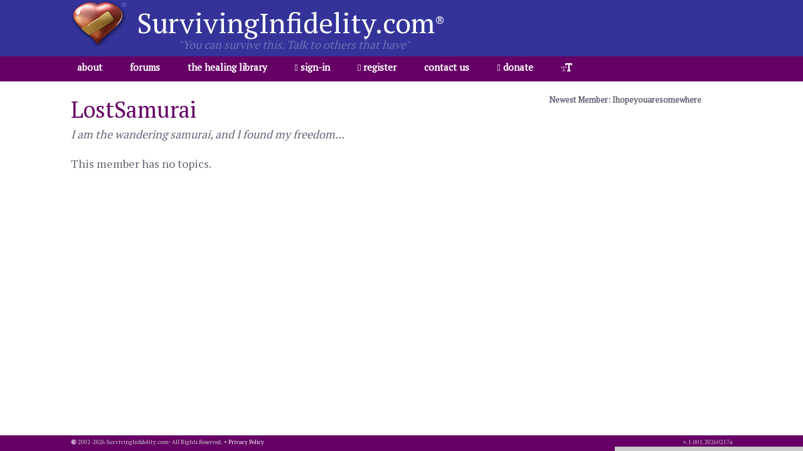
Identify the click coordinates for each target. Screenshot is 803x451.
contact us (446, 67)
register (377, 67)
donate (515, 67)
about (89, 67)
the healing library (227, 67)
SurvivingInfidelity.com (291, 22)
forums (145, 67)
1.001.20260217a (710, 442)
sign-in (312, 67)
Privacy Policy (246, 442)
